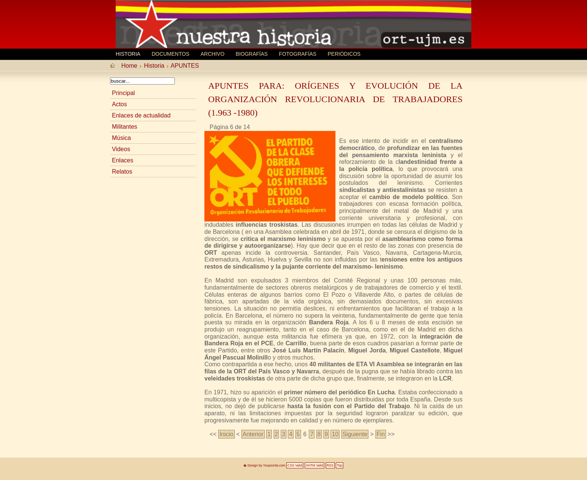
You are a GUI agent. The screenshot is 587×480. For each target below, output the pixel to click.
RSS (330, 465)
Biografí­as (252, 54)
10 (335, 434)
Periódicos (344, 54)
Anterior (253, 434)
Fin (381, 434)
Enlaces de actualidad (141, 115)
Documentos (170, 54)
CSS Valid (295, 465)
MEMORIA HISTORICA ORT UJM (172, 17)
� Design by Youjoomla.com (264, 465)
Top (339, 465)
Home (129, 65)
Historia (128, 54)
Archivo (213, 54)
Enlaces (122, 160)
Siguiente (355, 434)
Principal (123, 93)
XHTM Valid (314, 465)
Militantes (124, 126)
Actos (119, 104)
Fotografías (297, 54)
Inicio (226, 434)
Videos (121, 149)
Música (121, 138)
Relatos (122, 171)
